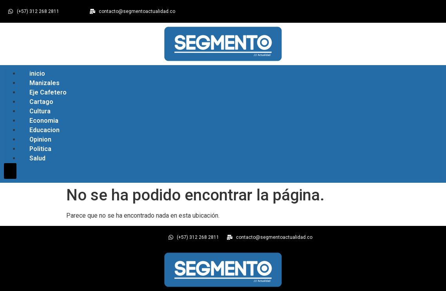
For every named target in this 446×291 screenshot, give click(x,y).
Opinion (40, 139)
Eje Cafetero (48, 92)
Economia (43, 120)
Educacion (44, 130)
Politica (40, 149)
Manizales (44, 83)
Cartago (41, 101)
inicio (37, 73)
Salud (37, 158)
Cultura (40, 111)
